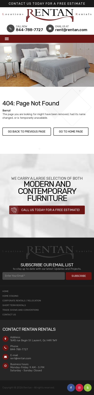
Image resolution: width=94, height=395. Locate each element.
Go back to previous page (26, 131)
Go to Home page (71, 131)
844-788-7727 (19, 349)
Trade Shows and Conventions (20, 310)
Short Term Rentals (14, 305)
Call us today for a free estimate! (50, 210)
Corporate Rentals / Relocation (21, 300)
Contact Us (9, 314)
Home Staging (10, 296)
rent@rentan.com (20, 358)
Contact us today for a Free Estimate (47, 4)
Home (5, 291)
